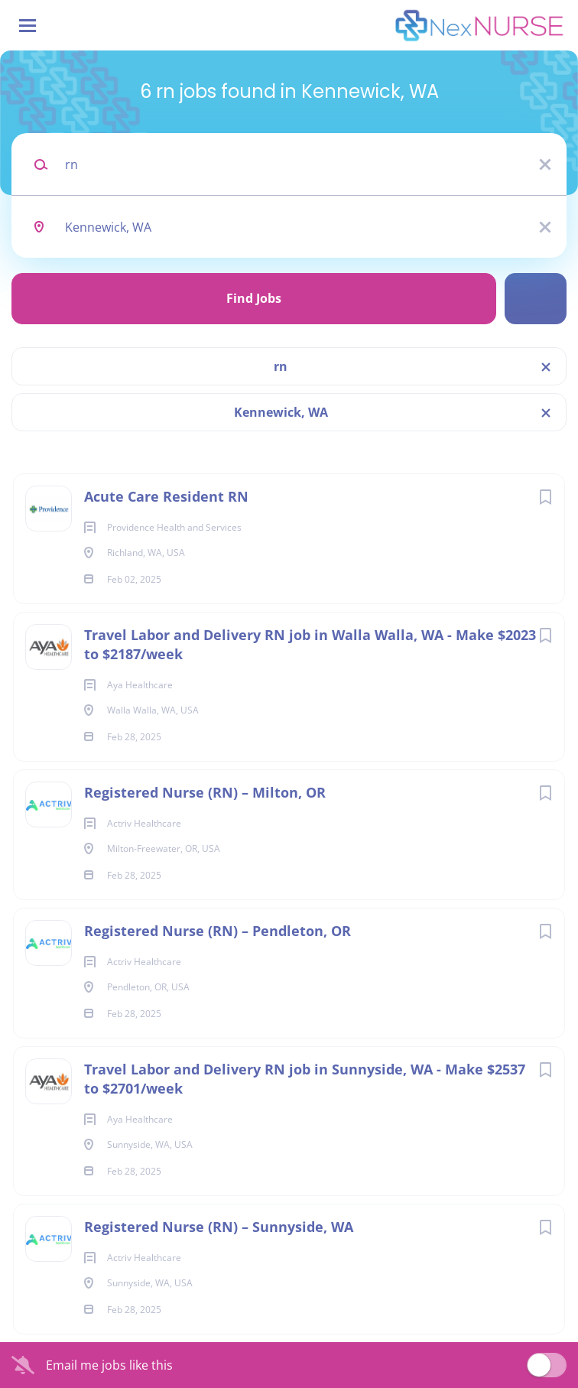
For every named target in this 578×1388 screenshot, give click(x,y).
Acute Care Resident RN (166, 496)
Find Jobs (253, 298)
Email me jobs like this (109, 1365)
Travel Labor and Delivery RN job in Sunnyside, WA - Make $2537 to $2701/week (304, 1078)
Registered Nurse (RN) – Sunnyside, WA (218, 1226)
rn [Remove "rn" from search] (280, 366)
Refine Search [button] (536, 298)
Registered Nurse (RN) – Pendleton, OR (217, 931)
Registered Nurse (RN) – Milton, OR (205, 792)
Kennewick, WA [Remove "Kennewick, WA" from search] (281, 412)
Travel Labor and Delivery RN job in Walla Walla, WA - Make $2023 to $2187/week (310, 644)
